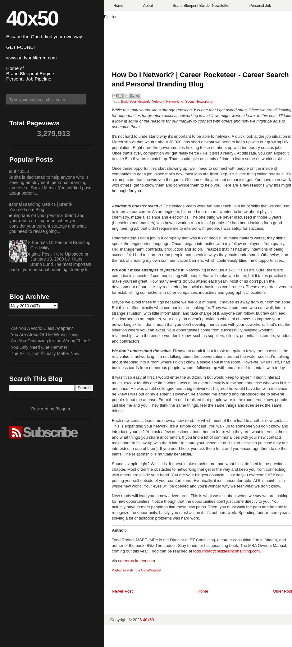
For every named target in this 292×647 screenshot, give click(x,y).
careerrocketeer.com (136, 560)
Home (118, 5)
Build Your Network (135, 101)
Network (158, 101)
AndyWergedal (151, 570)
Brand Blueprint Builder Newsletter (201, 5)
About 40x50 (17, 171)
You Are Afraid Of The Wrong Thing (45, 334)
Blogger (62, 408)
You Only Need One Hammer (39, 347)
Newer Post (122, 591)
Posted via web (122, 570)
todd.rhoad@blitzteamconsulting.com (226, 551)
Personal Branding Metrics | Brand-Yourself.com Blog (38, 207)
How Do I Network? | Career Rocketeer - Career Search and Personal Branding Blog (200, 79)
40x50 (32, 18)
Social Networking (198, 101)
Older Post (282, 591)
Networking (174, 101)
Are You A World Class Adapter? (42, 328)
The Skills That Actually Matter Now (45, 353)
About (148, 5)
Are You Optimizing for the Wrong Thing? (50, 340)
